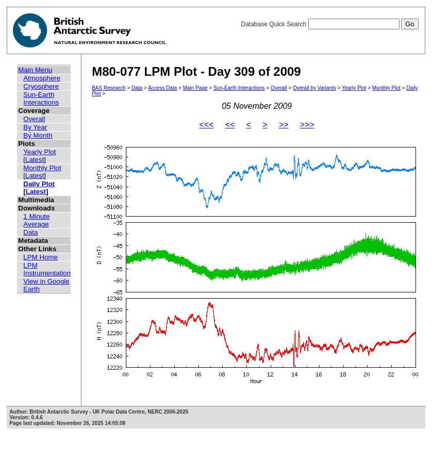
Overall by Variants (314, 88)
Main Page (195, 88)
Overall (34, 119)
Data (30, 232)
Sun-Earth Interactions (41, 98)
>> (284, 124)
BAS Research (109, 88)
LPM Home (40, 257)
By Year (35, 127)
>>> (307, 124)
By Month (37, 135)
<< (230, 124)
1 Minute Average (36, 220)
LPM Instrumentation (47, 269)
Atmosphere (41, 78)
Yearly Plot (39, 152)
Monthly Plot (42, 168)
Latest (34, 159)
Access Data (162, 88)
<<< (207, 124)
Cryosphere (41, 86)
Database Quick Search (329, 24)
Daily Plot (39, 184)
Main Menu (35, 70)
